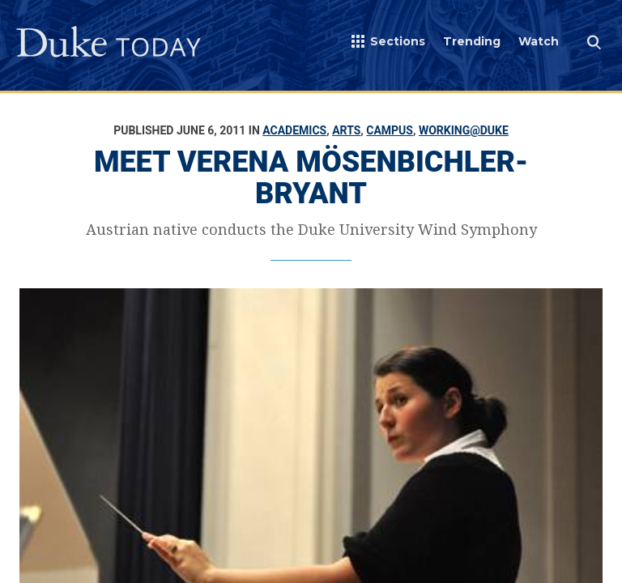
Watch (538, 41)
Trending (472, 41)
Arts (346, 130)
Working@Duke (464, 130)
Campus (389, 130)
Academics (294, 130)
